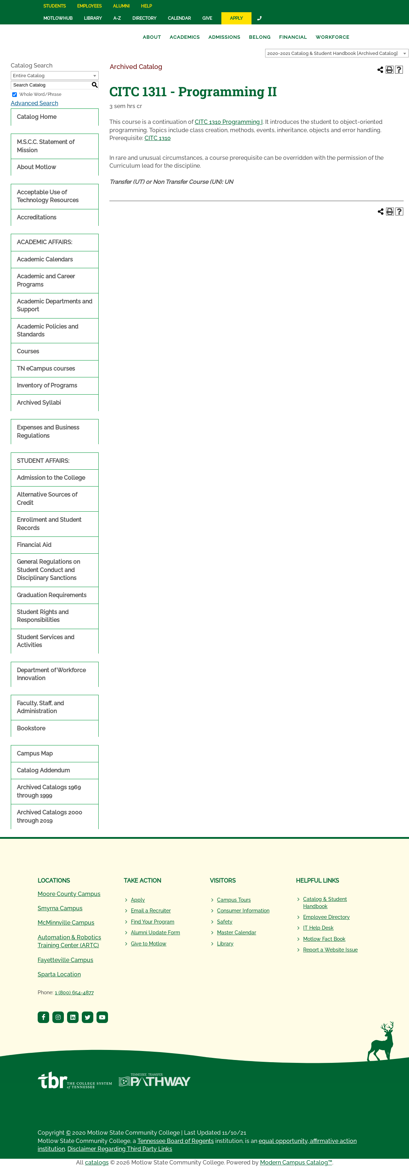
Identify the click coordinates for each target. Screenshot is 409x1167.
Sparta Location (59, 974)
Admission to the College (51, 477)
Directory (144, 18)
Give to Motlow (148, 944)
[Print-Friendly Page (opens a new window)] (390, 70)
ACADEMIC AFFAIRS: (44, 242)
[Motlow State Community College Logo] (75, 864)
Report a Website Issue (330, 950)
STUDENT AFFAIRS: (43, 460)
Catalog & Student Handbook (325, 902)
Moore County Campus (69, 894)
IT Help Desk (318, 928)
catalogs (97, 1162)
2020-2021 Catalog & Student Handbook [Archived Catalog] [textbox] (332, 53)
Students (54, 6)
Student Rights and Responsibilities (43, 616)
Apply (236, 18)
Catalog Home (36, 116)
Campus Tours (234, 900)
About (152, 37)
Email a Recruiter (151, 910)
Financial (293, 37)
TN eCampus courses (46, 368)
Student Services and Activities (45, 641)
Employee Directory (326, 917)
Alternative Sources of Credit (47, 498)
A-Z (117, 18)
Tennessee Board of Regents (175, 1141)
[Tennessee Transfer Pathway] (154, 1084)
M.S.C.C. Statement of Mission (45, 146)
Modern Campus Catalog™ (296, 1162)
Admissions (224, 37)
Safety (224, 922)
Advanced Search (34, 103)
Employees (89, 6)
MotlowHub (57, 18)
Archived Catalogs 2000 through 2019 (49, 816)
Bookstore (31, 728)
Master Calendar (236, 932)
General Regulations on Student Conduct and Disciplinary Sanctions (48, 569)
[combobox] (337, 53)
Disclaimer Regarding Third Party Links (119, 1148)
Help (146, 6)
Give (207, 18)
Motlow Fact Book (324, 939)
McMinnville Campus (66, 922)
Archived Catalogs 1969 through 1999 (49, 791)
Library (93, 18)
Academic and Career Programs (46, 280)
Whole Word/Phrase (40, 94)
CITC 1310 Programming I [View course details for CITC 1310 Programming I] (229, 121)
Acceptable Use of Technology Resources (48, 196)
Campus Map (35, 753)
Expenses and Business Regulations (48, 431)
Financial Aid (34, 544)
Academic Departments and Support (54, 305)
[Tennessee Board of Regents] (75, 1084)
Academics (185, 37)
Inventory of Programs (47, 385)
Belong (260, 37)
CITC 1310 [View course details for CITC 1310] (158, 138)
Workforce (332, 37)
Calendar (179, 18)
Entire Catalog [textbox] (28, 75)
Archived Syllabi (39, 402)
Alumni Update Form (155, 932)
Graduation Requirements (51, 595)
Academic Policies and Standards (47, 330)
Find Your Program (152, 922)
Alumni (121, 6)
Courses (28, 351)
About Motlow (36, 167)
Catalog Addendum (43, 770)
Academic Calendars (45, 259)
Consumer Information (243, 910)
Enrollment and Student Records (49, 523)
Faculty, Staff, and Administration (40, 707)
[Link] (259, 18)
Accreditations (36, 217)
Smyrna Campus (60, 908)
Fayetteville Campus (65, 960)
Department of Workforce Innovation (51, 674)
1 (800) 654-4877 (74, 992)
